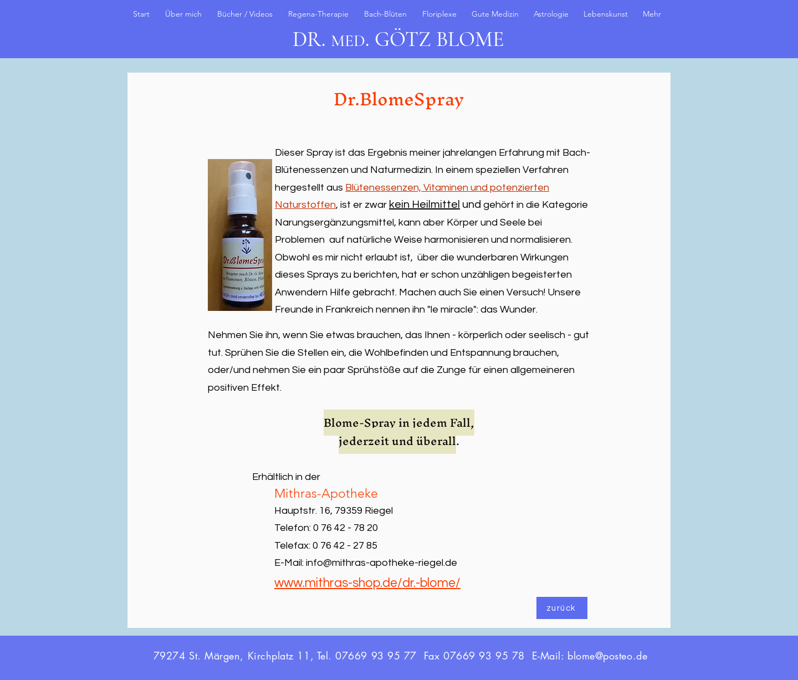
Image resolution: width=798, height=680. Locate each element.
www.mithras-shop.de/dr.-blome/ (367, 583)
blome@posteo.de (607, 655)
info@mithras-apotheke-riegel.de (381, 563)
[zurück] (561, 608)
